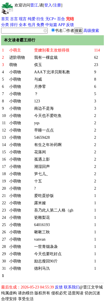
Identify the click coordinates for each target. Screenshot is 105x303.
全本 (23, 25)
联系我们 (72, 287)
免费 (40, 25)
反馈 (70, 25)
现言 (23, 19)
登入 (48, 5)
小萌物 (15, 72)
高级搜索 (91, 31)
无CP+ (50, 19)
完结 (70, 19)
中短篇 (51, 25)
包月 (32, 25)
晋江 (34, 5)
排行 (14, 25)
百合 (61, 19)
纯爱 (32, 19)
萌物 (13, 65)
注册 (57, 5)
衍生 (40, 19)
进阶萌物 (17, 57)
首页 (5, 19)
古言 (14, 19)
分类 (5, 25)
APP (61, 25)
